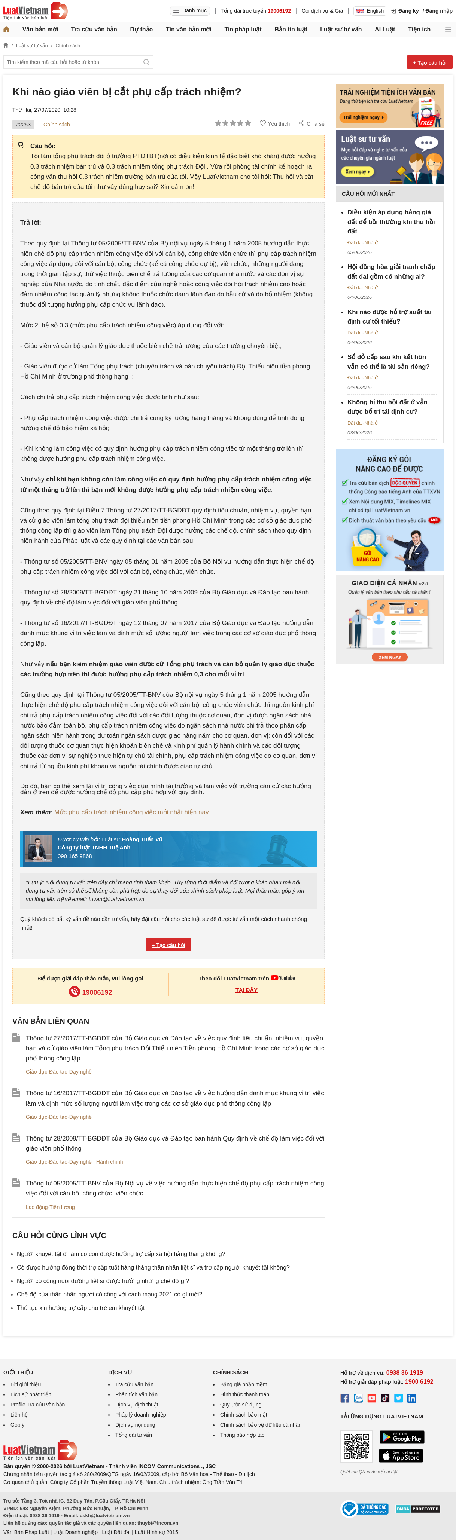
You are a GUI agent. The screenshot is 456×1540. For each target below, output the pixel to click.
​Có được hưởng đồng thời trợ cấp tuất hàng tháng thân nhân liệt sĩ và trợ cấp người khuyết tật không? (153, 1267)
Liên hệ (19, 1415)
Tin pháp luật (242, 29)
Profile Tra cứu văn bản (37, 1405)
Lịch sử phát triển (30, 1394)
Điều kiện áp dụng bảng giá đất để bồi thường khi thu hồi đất (391, 222)
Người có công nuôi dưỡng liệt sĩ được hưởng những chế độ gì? (103, 1281)
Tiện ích (419, 29)
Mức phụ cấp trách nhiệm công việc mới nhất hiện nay (131, 812)
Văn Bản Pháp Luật (26, 1532)
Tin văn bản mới (189, 29)
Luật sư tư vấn (341, 29)
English (370, 11)
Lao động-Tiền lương (50, 1207)
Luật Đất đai (116, 1532)
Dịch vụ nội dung (135, 1425)
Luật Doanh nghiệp (75, 1532)
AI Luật (385, 29)
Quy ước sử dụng (241, 1405)
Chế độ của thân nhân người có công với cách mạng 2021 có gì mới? (109, 1294)
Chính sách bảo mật (243, 1415)
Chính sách (56, 125)
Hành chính (109, 1162)
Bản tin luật (290, 29)
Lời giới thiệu (25, 1384)
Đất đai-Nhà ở (362, 242)
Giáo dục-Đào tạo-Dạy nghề (59, 1072)
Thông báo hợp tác (242, 1435)
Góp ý (17, 1425)
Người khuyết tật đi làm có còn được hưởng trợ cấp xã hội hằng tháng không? (121, 1254)
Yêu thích (275, 123)
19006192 (90, 992)
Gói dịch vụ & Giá (322, 11)
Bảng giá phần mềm (243, 1384)
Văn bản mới (40, 29)
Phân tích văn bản (136, 1394)
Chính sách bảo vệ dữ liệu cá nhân (260, 1425)
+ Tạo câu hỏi (430, 63)
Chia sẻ (312, 123)
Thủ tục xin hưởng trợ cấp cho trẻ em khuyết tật (81, 1308)
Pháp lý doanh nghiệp (140, 1415)
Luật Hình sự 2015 (156, 1532)
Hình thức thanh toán (244, 1394)
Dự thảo (141, 29)
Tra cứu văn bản (94, 29)
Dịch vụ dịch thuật (136, 1405)
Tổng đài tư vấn (133, 1435)
